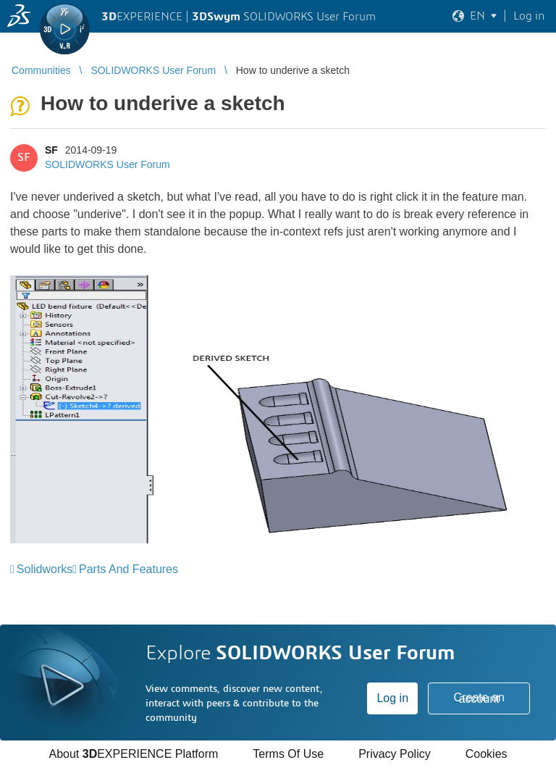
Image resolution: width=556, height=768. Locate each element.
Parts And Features (128, 569)
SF (51, 150)
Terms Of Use (288, 754)
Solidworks (44, 569)
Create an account (479, 698)
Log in (392, 698)
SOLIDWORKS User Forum (107, 164)
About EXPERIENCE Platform (133, 754)
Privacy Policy (394, 754)
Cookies (486, 754)
